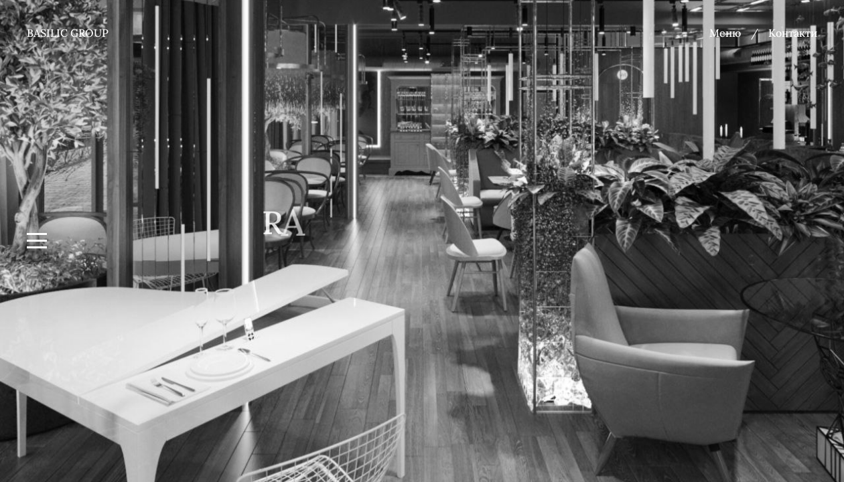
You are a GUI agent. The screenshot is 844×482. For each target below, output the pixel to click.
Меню (725, 32)
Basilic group (68, 33)
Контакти (792, 32)
